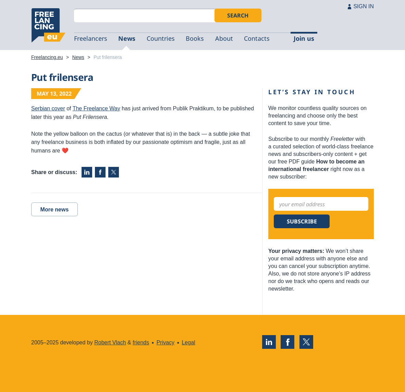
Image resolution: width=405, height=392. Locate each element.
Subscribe (302, 221)
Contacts (257, 38)
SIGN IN (363, 6)
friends (141, 342)
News (126, 38)
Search (237, 15)
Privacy (165, 342)
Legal (188, 342)
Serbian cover (48, 108)
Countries (161, 38)
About (224, 38)
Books (195, 38)
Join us (304, 38)
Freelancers (90, 38)
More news (54, 209)
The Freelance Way (96, 108)
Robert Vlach (110, 342)
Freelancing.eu (48, 25)
